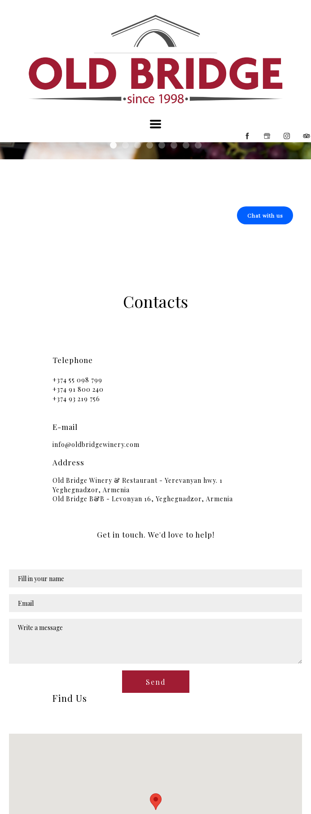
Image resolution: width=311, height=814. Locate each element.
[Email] (155, 603)
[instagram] (286, 135)
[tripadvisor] (306, 135)
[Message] (155, 641)
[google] (267, 135)
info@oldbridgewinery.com (96, 444)
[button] (155, 124)
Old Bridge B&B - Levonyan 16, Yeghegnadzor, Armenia (143, 499)
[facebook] (247, 135)
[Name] (155, 578)
